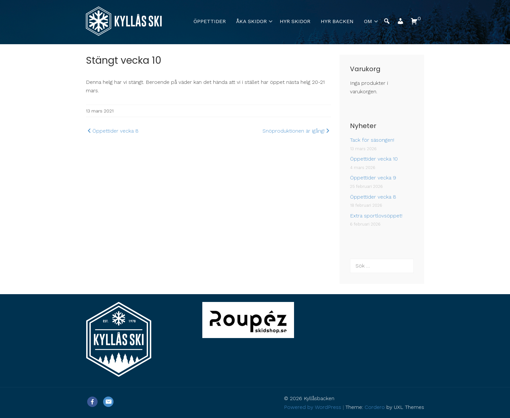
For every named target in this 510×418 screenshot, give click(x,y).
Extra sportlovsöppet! (376, 216)
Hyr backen (337, 21)
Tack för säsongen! (372, 140)
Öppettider (210, 21)
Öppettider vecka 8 (373, 197)
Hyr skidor (295, 21)
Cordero (375, 407)
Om (368, 21)
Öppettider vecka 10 (374, 159)
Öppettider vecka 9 (373, 178)
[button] (400, 23)
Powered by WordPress (312, 407)
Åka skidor (251, 21)
